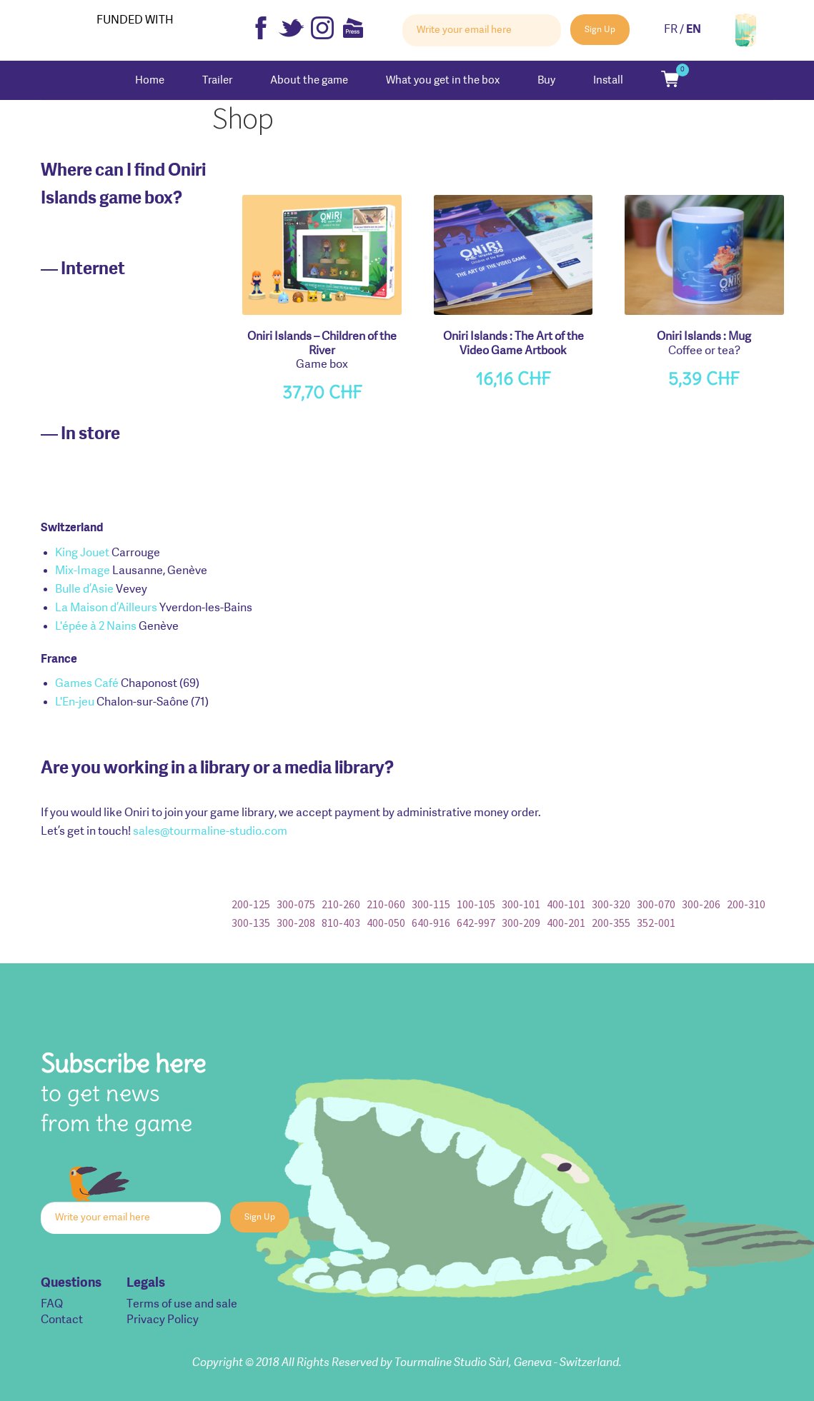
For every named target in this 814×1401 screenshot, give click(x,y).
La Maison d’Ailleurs (106, 608)
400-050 (386, 922)
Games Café (87, 684)
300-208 (296, 922)
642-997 (476, 922)
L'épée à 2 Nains (96, 627)
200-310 (746, 904)
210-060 (386, 904)
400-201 (566, 922)
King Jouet (82, 553)
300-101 (521, 904)
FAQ (52, 1304)
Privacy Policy (162, 1320)
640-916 (431, 922)
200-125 (251, 904)
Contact (62, 1320)
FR (670, 30)
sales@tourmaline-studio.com (210, 832)
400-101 (566, 904)
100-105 (476, 904)
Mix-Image (82, 571)
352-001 (656, 922)
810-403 (341, 922)
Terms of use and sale (181, 1304)
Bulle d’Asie (84, 590)
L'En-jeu (74, 703)
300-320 (611, 904)
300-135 (251, 922)
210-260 (341, 904)
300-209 (521, 922)
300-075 (296, 904)
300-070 (656, 904)
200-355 (611, 922)
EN (693, 30)
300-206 (701, 904)
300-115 (431, 904)
